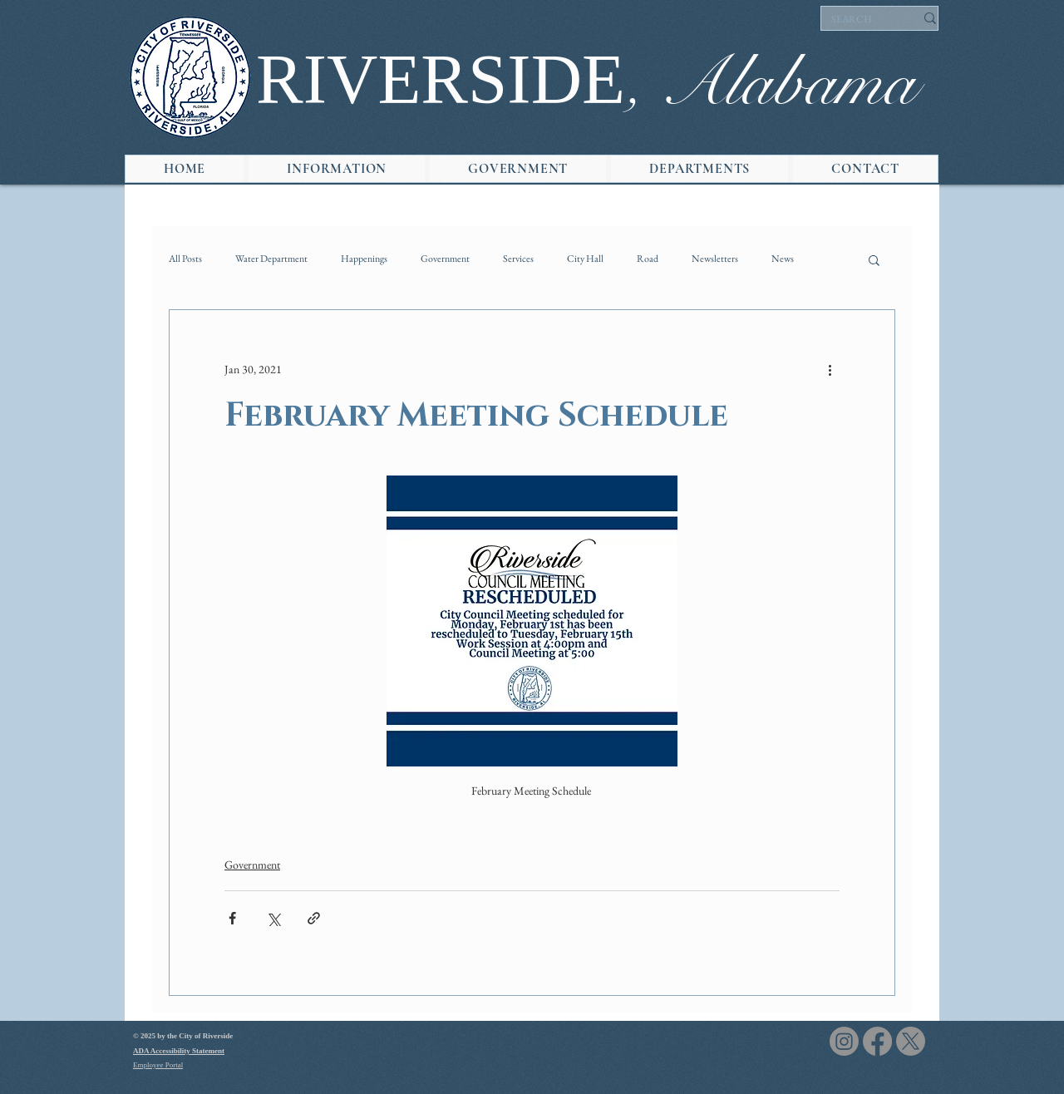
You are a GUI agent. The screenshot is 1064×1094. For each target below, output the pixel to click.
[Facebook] (877, 1041)
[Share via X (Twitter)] (273, 918)
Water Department (271, 259)
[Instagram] (844, 1041)
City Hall (585, 259)
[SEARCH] (860, 20)
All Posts (185, 259)
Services (518, 259)
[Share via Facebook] (232, 918)
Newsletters (715, 259)
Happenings (364, 259)
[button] (337, 168)
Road (647, 259)
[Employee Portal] (192, 1065)
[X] (910, 1041)
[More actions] (830, 370)
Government (445, 259)
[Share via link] (314, 918)
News (782, 259)
